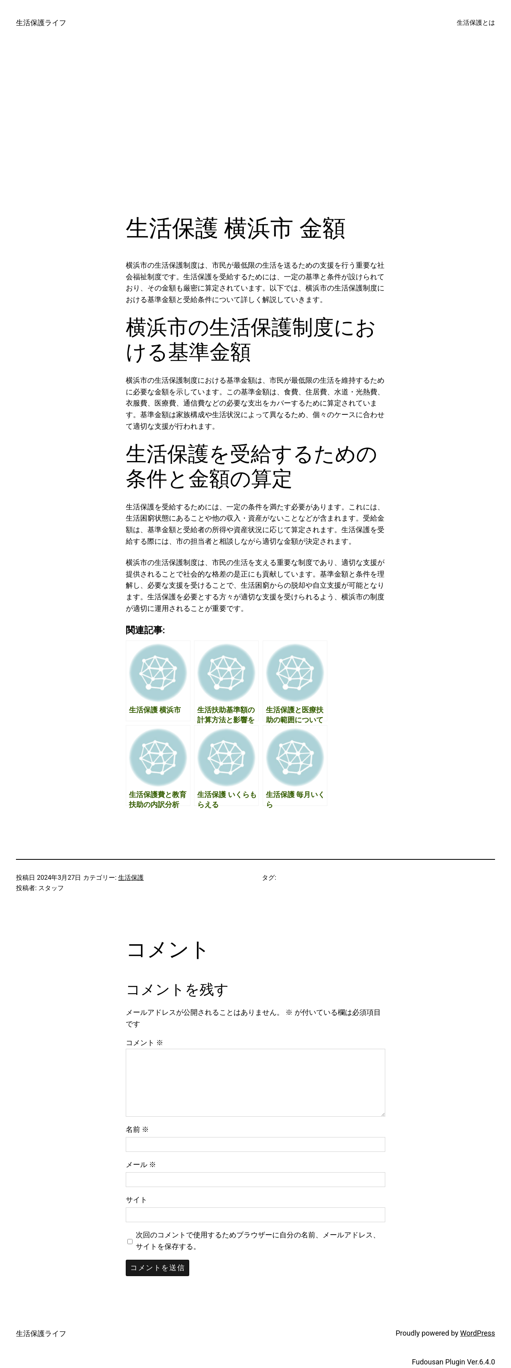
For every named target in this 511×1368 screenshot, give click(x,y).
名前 (137, 1129)
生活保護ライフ (41, 22)
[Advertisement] (255, 130)
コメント (144, 1042)
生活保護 (131, 877)
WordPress (477, 1333)
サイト (136, 1199)
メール (141, 1164)
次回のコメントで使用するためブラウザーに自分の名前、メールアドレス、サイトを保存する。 (258, 1241)
